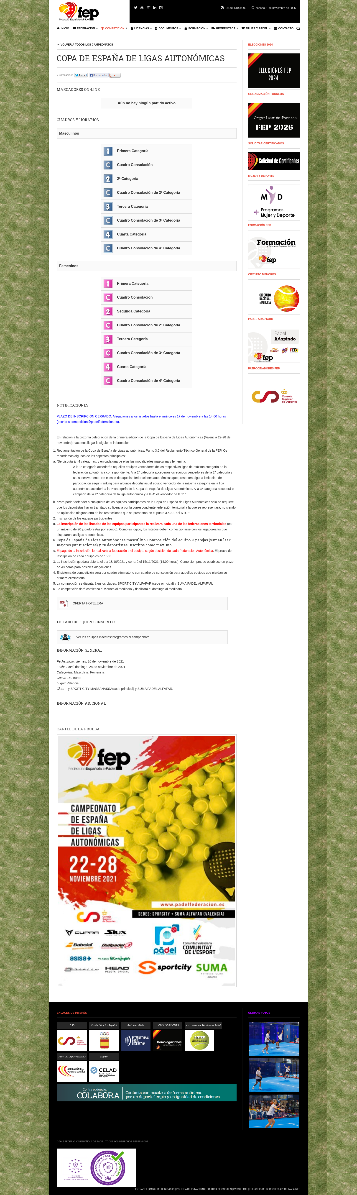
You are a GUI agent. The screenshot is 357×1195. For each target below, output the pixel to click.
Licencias (140, 28)
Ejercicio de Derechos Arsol (268, 1189)
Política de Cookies (219, 1189)
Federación (84, 28)
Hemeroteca (223, 28)
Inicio (63, 28)
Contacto (283, 28)
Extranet (141, 1189)
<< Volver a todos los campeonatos (85, 44)
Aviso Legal (240, 1189)
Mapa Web (294, 1189)
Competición (113, 28)
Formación (194, 28)
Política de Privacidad (190, 1189)
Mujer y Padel (255, 28)
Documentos (166, 28)
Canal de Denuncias (161, 1189)
